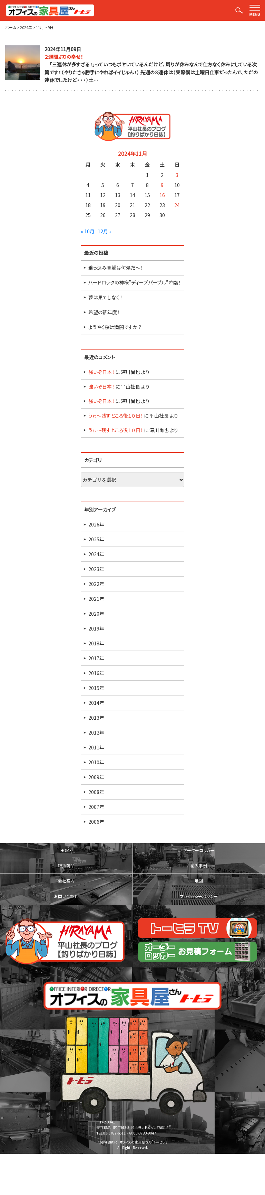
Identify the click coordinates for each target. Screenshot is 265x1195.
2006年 (96, 821)
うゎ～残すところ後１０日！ (115, 415)
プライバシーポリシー (199, 896)
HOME (66, 850)
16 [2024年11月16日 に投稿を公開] (162, 195)
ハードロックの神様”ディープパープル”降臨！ (134, 282)
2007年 (96, 806)
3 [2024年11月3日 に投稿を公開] (177, 174)
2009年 (96, 777)
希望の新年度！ (103, 312)
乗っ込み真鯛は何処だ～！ (115, 267)
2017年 (96, 658)
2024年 (96, 554)
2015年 (96, 687)
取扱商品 (66, 865)
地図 (199, 881)
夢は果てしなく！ (105, 297)
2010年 (96, 762)
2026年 (96, 524)
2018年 (96, 643)
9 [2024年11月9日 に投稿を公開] (162, 184)
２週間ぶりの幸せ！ (64, 56)
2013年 (96, 717)
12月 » (104, 231)
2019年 (96, 628)
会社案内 (66, 881)
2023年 (96, 569)
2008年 (96, 791)
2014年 (96, 702)
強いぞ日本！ (101, 371)
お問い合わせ (66, 896)
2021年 (96, 598)
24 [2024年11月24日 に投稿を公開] (177, 205)
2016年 (96, 673)
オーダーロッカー (198, 850)
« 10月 (88, 231)
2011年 (96, 747)
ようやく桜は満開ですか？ (114, 327)
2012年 (96, 732)
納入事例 (198, 865)
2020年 (96, 613)
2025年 (96, 539)
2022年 (96, 583)
